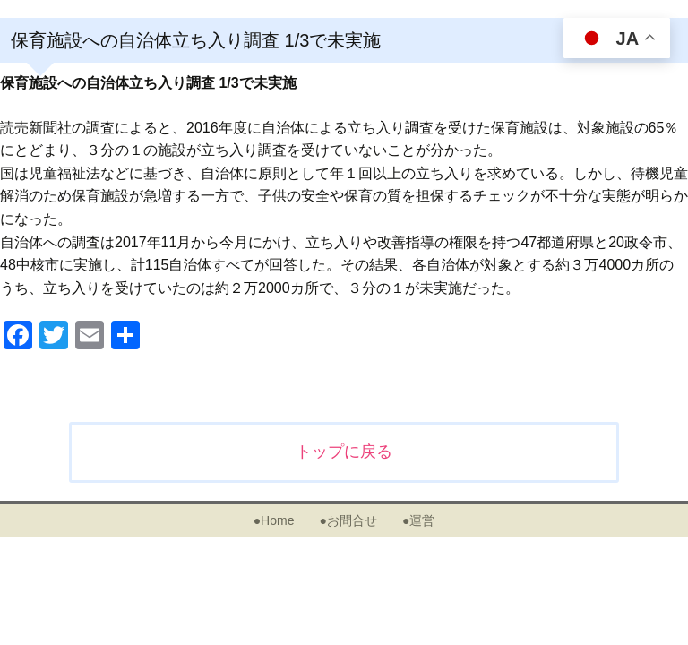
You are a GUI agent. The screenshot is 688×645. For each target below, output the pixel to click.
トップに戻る (344, 451)
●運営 (418, 520)
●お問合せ (347, 520)
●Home (274, 520)
